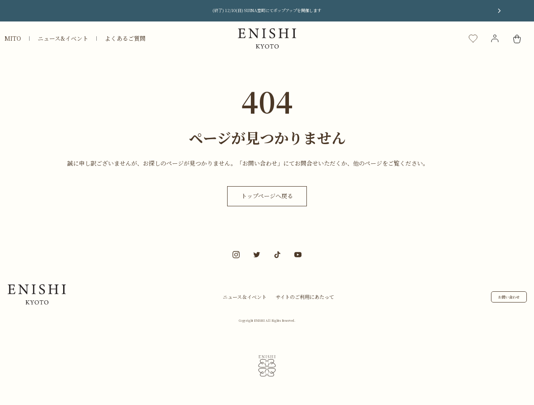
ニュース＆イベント (245, 296)
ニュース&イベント (63, 38)
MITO (12, 38)
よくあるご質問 (125, 38)
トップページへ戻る (267, 196)
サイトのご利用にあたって (305, 296)
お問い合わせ (509, 296)
